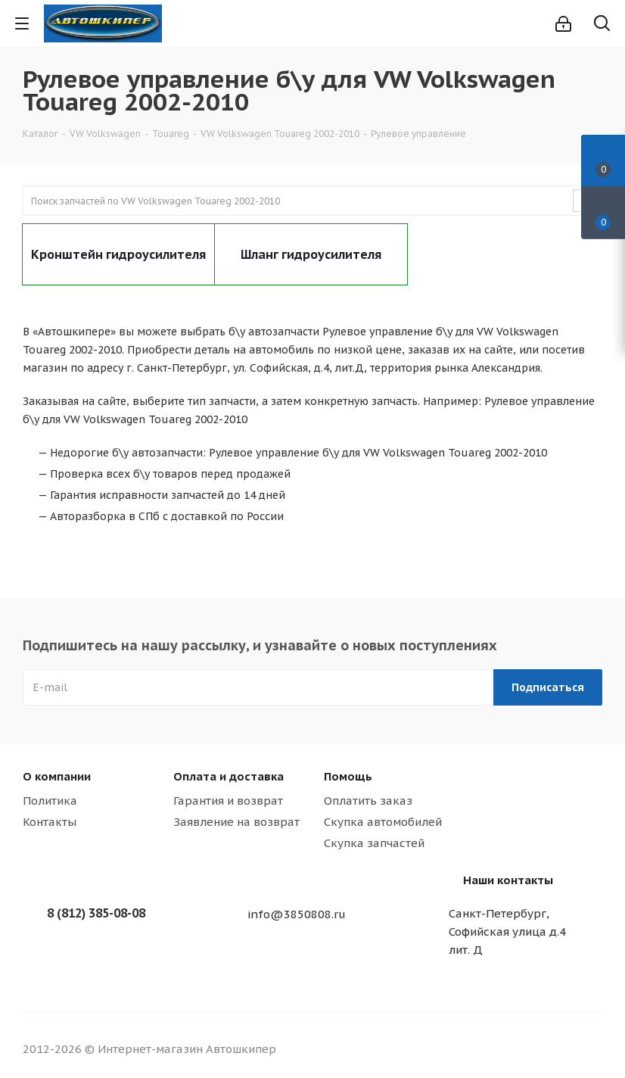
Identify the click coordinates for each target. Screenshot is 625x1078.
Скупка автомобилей (383, 822)
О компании (57, 776)
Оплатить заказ (368, 800)
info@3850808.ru (296, 914)
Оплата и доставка (228, 776)
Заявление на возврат (236, 822)
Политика (50, 800)
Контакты (49, 822)
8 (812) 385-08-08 (96, 913)
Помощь (348, 776)
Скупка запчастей (374, 843)
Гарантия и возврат (228, 800)
